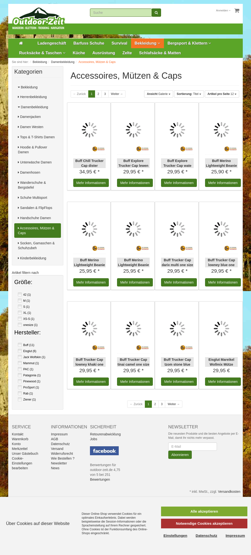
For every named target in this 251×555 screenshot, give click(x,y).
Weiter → (117, 94)
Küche (79, 53)
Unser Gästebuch (25, 453)
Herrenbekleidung (32, 97)
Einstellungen (175, 535)
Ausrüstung (103, 53)
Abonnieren (180, 455)
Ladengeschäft (51, 43)
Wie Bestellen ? (62, 458)
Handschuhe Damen (34, 218)
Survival (119, 43)
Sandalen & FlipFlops (35, 208)
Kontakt (17, 434)
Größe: (23, 282)
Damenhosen (29, 172)
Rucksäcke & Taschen (42, 53)
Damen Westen (30, 127)
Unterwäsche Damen (35, 162)
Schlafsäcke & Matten (160, 53)
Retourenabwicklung (105, 434)
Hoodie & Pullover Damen (32, 149)
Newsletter (59, 463)
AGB (54, 439)
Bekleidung (147, 43)
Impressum (59, 434)
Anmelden (223, 10)
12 (221, 94)
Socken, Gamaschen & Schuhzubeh (36, 245)
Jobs (93, 439)
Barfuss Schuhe (88, 43)
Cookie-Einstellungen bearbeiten (22, 463)
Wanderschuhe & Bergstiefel (32, 185)
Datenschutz (60, 444)
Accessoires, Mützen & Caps (36, 230)
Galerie (158, 94)
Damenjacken (29, 117)
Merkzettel (20, 449)
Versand (57, 449)
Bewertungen (100, 479)
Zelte (127, 53)
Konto (16, 444)
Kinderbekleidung (32, 258)
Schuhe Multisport (32, 198)
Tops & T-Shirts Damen (36, 137)
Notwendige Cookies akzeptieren (204, 523)
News (55, 468)
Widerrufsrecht (62, 453)
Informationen (91, 183)
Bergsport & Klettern (189, 43)
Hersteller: (27, 333)
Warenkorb (20, 439)
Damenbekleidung (33, 107)
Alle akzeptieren (204, 511)
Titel (189, 94)
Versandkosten (229, 491)
